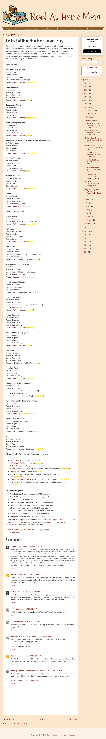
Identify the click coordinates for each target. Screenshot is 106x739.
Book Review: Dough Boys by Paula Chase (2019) (93, 147)
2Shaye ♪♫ (14, 546)
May (87, 210)
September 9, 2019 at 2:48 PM (31, 622)
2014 (86, 242)
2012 (86, 249)
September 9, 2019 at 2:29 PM (29, 592)
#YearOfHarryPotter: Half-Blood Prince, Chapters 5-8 (92, 132)
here (73, 625)
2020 (86, 104)
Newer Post (9, 719)
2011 (86, 252)
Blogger (71, 735)
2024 (86, 90)
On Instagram (17, 414)
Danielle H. (15, 656)
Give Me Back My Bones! (19, 479)
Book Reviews (47, 29)
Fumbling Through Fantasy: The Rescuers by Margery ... (93, 192)
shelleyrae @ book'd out (19, 636)
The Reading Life (31, 29)
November (90, 114)
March (88, 217)
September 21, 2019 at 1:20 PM (30, 656)
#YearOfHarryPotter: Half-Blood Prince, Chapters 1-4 (92, 154)
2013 (86, 245)
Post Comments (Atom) (22, 724)
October (89, 117)
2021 (86, 100)
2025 (86, 87)
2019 (86, 107)
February (89, 220)
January (89, 223)
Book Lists (61, 29)
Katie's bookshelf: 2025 (92, 67)
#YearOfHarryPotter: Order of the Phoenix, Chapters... (93, 176)
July (87, 203)
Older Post (72, 719)
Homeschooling (76, 29)
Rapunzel (13, 469)
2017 (86, 231)
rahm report (16, 533)
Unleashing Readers (13, 522)
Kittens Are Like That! (18, 466)
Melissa (13, 575)
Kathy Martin (15, 622)
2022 (86, 97)
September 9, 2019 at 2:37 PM (27, 609)
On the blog (16, 206)
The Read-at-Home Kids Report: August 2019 (93, 162)
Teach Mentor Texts (29, 522)
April (87, 213)
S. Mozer (14, 592)
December (90, 110)
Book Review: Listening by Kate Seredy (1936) (92, 184)
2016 (86, 235)
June (88, 206)
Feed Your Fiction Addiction (28, 680)
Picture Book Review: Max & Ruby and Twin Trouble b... (94, 140)
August (88, 199)
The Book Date (66, 520)
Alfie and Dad (15, 463)
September (90, 120)
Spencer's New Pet (17, 471)
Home (8, 29)
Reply (13, 568)
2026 (86, 83)
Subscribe (92, 51)
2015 (86, 238)
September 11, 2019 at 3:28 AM (40, 636)
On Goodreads (18, 82)
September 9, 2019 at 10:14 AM (30, 546)
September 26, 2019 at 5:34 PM (50, 671)
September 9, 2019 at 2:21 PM (28, 575)
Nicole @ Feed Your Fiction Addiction (24, 671)
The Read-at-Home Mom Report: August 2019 (93, 169)
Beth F (13, 609)
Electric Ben (14, 460)
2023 (86, 93)
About (17, 29)
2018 (86, 228)
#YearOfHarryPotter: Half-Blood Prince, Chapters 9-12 (92, 125)
